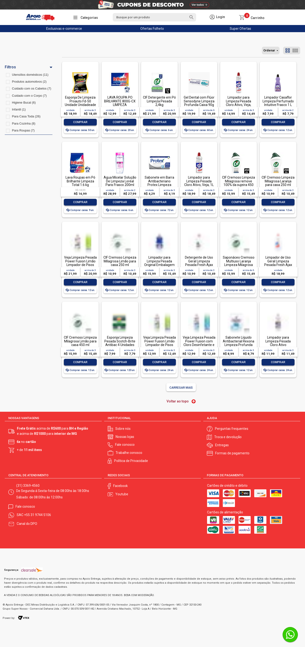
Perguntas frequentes (231, 429)
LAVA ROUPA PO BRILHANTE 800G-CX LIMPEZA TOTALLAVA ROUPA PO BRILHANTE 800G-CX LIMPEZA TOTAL (120, 106)
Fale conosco (125, 444)
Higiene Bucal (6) (24, 102)
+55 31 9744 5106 (37, 515)
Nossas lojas (125, 437)
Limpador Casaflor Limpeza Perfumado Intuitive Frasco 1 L (278, 101)
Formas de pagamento (232, 453)
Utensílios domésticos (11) (30, 74)
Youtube (121, 494)
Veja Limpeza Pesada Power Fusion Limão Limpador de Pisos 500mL (159, 343)
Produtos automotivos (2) (29, 81)
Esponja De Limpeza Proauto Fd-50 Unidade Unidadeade (80, 101)
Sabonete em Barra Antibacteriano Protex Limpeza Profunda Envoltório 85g (159, 185)
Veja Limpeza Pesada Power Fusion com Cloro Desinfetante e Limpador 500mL (199, 343)
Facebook (120, 486)
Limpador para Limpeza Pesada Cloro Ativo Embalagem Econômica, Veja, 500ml (278, 347)
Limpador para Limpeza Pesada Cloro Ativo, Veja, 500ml (238, 102)
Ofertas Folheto (152, 28)
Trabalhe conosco (129, 453)
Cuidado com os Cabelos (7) (31, 88)
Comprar (80, 122)
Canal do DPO (27, 524)
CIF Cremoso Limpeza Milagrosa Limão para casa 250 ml (119, 261)
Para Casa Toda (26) (26, 116)
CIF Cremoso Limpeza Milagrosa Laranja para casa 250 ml (278, 181)
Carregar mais (181, 387)
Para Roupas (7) (23, 130)
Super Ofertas (240, 28)
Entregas (222, 445)
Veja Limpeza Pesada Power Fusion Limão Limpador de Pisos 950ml (80, 263)
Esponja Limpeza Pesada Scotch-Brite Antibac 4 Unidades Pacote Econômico (119, 343)
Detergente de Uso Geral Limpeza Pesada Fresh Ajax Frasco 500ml (199, 263)
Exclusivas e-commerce (64, 28)
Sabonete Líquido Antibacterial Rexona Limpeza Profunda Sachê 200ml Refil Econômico (238, 345)
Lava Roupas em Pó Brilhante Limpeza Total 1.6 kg (80, 181)
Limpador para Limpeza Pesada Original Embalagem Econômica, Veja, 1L (159, 263)
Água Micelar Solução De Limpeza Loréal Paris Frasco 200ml (120, 181)
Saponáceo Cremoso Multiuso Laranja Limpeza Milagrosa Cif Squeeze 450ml (238, 263)
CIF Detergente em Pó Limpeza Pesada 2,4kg (159, 101)
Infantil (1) (19, 109)
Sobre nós (123, 429)
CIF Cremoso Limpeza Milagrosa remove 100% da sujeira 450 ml (238, 183)
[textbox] (154, 17)
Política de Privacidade (131, 461)
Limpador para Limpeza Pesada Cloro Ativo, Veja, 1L (199, 181)
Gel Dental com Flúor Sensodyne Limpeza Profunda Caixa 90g (199, 101)
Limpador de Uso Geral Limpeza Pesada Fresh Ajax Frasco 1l (278, 263)
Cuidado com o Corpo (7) (29, 95)
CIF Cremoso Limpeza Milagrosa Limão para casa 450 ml (80, 341)
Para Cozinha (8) (23, 123)
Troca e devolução (228, 437)
